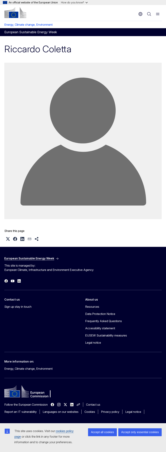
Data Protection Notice (100, 314)
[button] (8, 239)
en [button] (140, 14)
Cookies (89, 412)
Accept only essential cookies (140, 432)
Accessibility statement (100, 328)
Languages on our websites (60, 412)
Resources (92, 306)
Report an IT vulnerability (20, 412)
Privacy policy (110, 412)
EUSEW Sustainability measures (106, 335)
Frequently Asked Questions (103, 321)
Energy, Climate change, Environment (28, 24)
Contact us (93, 404)
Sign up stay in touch (18, 306)
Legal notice (93, 342)
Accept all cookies (102, 432)
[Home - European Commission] (15, 12)
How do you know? (74, 2)
